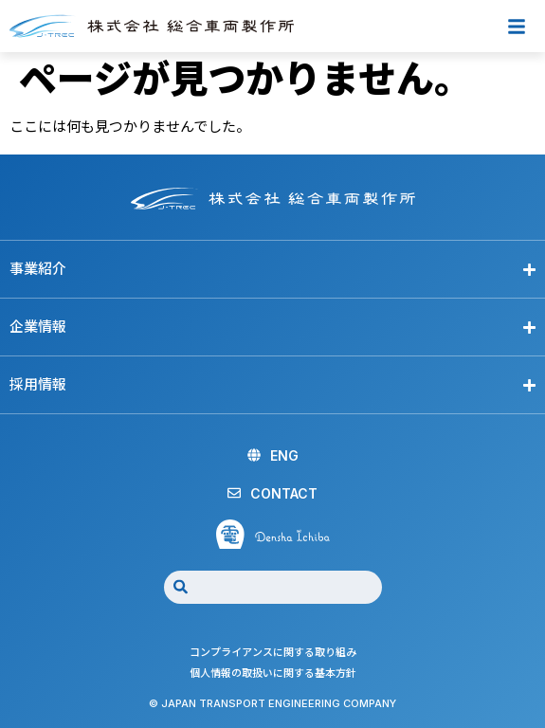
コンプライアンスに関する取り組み (273, 652)
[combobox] (273, 587)
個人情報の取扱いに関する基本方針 (273, 673)
